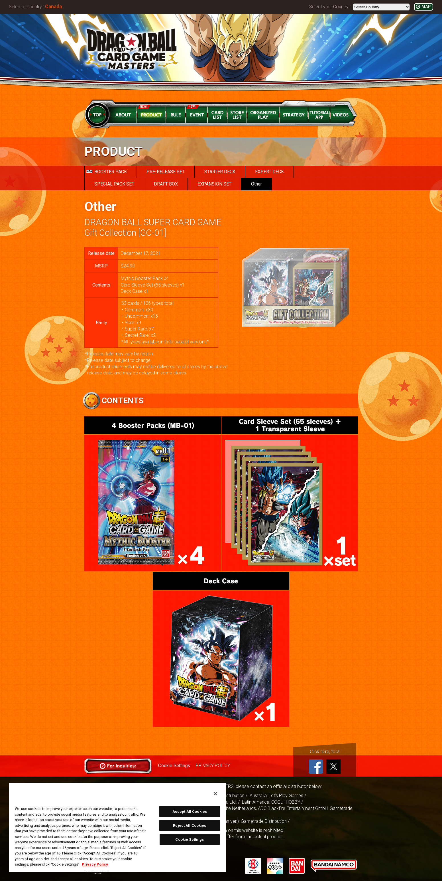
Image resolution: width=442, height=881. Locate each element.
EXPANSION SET (214, 184)
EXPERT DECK (269, 171)
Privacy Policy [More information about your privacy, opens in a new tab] (95, 864)
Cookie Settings (174, 765)
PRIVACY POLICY (213, 765)
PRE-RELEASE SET (165, 171)
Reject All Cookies (189, 825)
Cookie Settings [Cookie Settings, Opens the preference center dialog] (189, 839)
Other (256, 184)
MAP (426, 6)
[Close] (215, 793)
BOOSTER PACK (106, 171)
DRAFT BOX (166, 184)
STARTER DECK (219, 171)
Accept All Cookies (189, 811)
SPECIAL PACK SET (114, 184)
